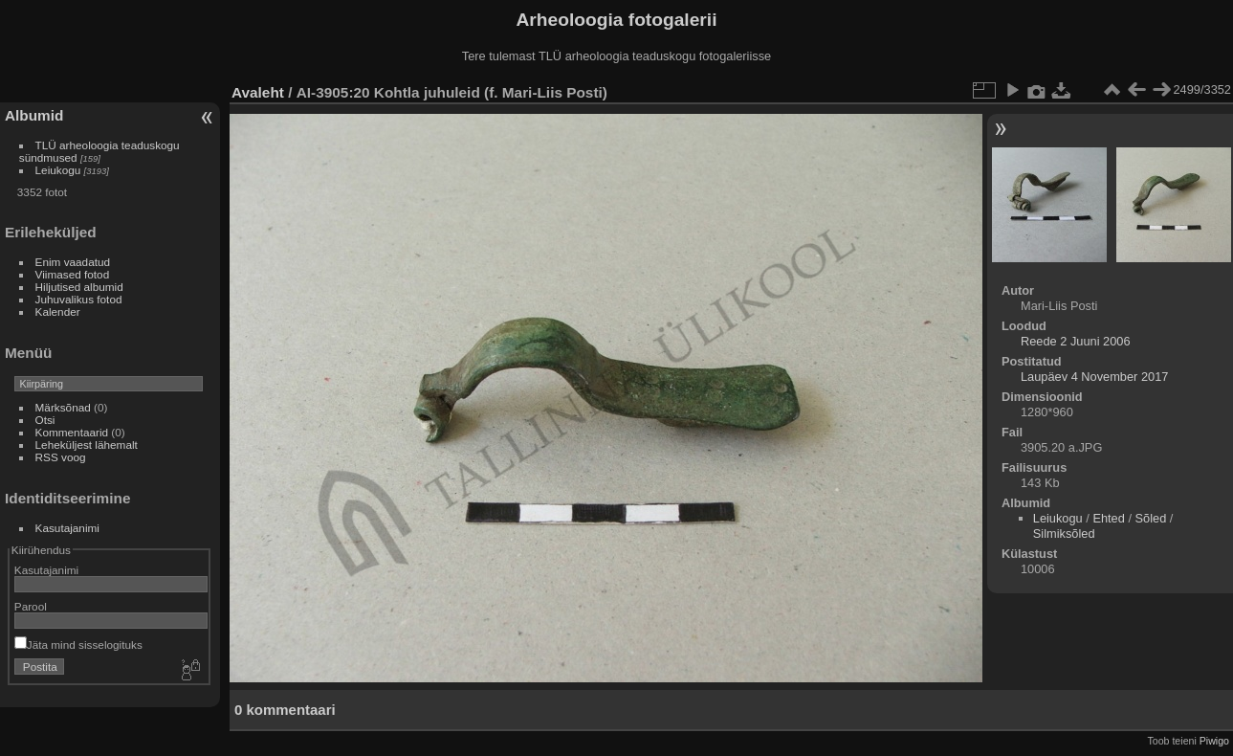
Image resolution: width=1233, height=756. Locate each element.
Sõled (1151, 518)
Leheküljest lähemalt (86, 444)
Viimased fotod (72, 274)
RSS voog (60, 457)
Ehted (1108, 518)
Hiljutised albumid (79, 286)
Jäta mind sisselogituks (78, 644)
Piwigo (1214, 740)
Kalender (57, 311)
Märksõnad (63, 407)
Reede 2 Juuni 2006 (1076, 341)
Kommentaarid (72, 432)
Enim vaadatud (73, 262)
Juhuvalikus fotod (78, 299)
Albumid (34, 115)
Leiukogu (58, 170)
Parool (30, 606)
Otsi (45, 419)
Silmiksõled (1064, 533)
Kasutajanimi (67, 528)
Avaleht (257, 92)
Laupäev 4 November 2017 (1094, 376)
